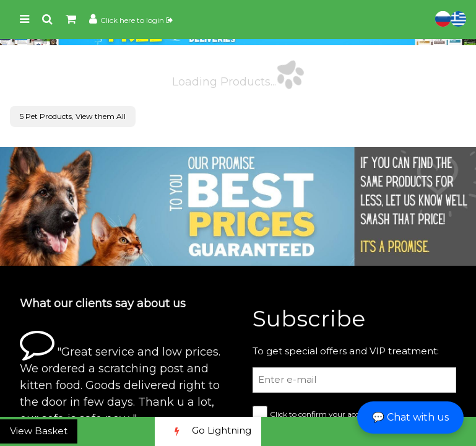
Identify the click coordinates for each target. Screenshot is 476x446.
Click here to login (136, 20)
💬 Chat (410, 417)
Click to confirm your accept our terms (339, 414)
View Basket (38, 431)
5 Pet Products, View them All (73, 116)
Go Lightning (208, 431)
